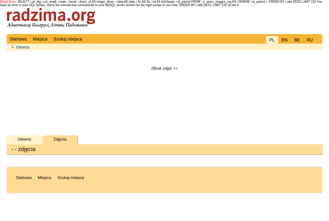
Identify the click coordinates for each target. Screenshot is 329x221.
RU (310, 39)
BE (297, 39)
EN (284, 39)
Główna (22, 47)
